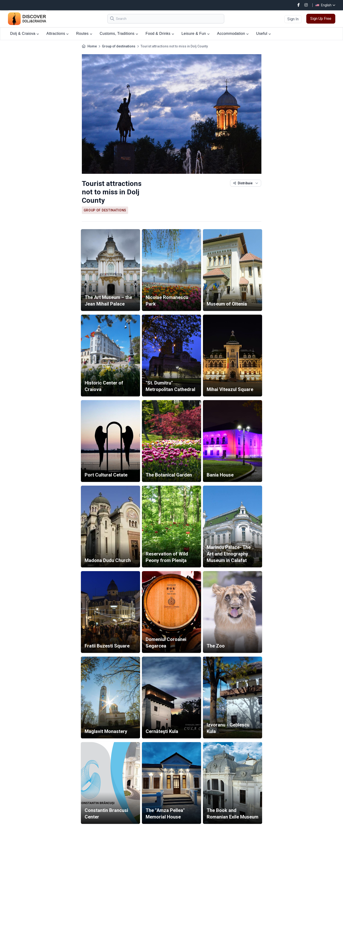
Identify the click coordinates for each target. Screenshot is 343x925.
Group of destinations (118, 46)
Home (92, 46)
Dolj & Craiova (24, 34)
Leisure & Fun (195, 34)
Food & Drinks (159, 34)
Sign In (293, 19)
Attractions (58, 34)
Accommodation (233, 34)
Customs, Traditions (119, 34)
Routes (84, 34)
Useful (263, 34)
